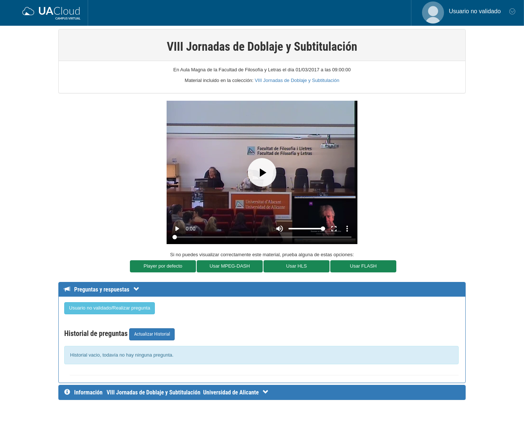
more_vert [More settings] (347, 228)
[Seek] (261, 237)
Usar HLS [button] (296, 266)
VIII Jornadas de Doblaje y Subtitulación (297, 80)
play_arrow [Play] (176, 228)
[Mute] (279, 229)
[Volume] (306, 228)
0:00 (191, 229)
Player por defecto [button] (162, 266)
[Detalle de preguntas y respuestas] (105, 289)
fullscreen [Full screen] (334, 228)
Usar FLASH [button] (363, 266)
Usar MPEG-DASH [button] (230, 266)
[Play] (262, 172)
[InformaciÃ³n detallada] (187, 392)
